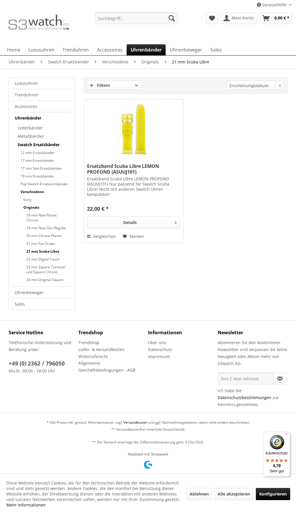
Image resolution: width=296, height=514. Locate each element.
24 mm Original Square (45, 279)
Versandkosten (135, 422)
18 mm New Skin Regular (46, 227)
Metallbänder (31, 136)
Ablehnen (199, 494)
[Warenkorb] (276, 18)
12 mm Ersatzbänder (37, 152)
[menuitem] (136, 21)
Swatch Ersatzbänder (39, 144)
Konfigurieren (273, 494)
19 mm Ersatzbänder (37, 176)
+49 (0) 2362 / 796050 (37, 363)
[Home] (13, 49)
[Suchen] (172, 18)
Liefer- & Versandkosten (101, 349)
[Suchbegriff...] (136, 18)
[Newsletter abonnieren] (280, 378)
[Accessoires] (110, 49)
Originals (31, 207)
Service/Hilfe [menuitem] (272, 5)
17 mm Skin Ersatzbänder (41, 168)
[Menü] (286, 435)
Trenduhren (26, 95)
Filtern (100, 85)
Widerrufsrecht (93, 356)
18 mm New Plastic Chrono (41, 218)
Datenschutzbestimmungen (244, 397)
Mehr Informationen (26, 505)
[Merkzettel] (212, 18)
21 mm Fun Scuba (40, 243)
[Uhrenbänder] (146, 49)
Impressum (159, 356)
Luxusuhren (26, 83)
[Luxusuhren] (41, 49)
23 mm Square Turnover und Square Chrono (46, 269)
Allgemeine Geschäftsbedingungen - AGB (106, 366)
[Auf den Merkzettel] (133, 236)
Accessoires (26, 106)
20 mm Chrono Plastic (44, 235)
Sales (20, 304)
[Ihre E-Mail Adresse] (245, 378)
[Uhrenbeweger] (186, 49)
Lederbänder (30, 128)
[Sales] (216, 49)
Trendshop (88, 342)
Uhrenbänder (28, 118)
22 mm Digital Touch (43, 259)
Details (150, 221)
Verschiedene (32, 191)
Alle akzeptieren (234, 494)
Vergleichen (101, 236)
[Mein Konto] (239, 18)
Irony (27, 199)
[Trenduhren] (75, 49)
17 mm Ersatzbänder (37, 160)
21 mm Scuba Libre (42, 251)
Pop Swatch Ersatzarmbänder (44, 183)
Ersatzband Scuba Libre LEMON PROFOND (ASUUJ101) (123, 169)
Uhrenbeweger (29, 292)
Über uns (157, 342)
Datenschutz (160, 349)
